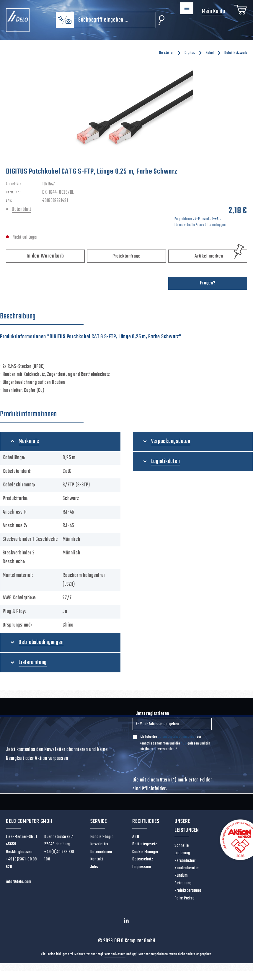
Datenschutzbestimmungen (177, 737)
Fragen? (207, 283)
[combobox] (109, 20)
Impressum (141, 866)
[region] (126, 111)
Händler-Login (102, 836)
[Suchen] (155, 20)
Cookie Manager (145, 851)
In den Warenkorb (45, 256)
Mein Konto (210, 11)
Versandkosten (115, 954)
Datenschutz (142, 859)
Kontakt (96, 859)
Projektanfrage (126, 256)
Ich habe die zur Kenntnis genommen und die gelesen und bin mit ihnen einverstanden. (175, 743)
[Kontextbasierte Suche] (59, 20)
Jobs (94, 866)
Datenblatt (21, 209)
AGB (184, 743)
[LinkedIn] (126, 922)
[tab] (42, 317)
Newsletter (99, 844)
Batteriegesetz (144, 844)
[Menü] (182, 9)
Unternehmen (101, 851)
